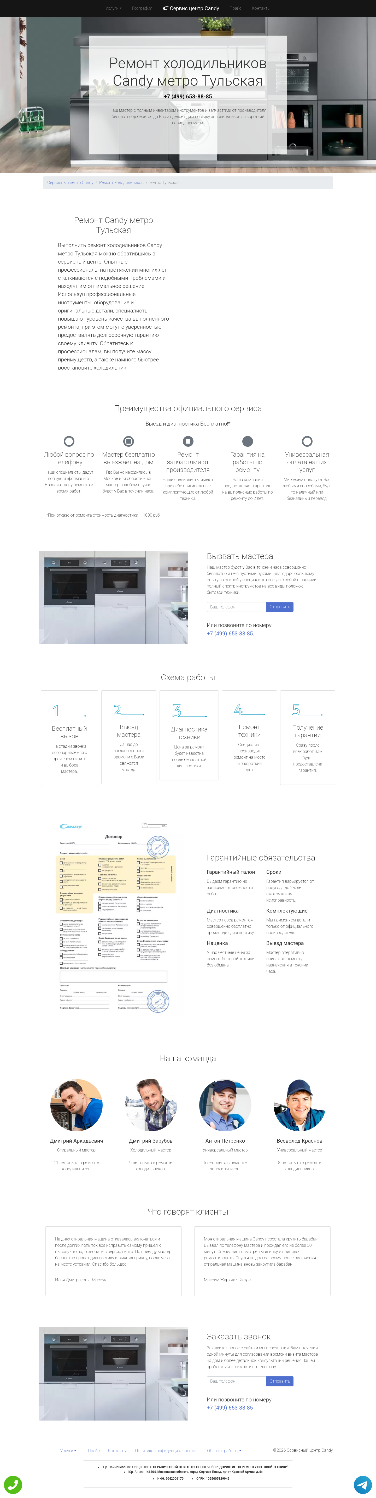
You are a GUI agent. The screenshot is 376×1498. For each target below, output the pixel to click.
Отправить (280, 606)
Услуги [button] (112, 8)
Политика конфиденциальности (165, 1450)
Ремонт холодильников (121, 182)
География (142, 8)
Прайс (236, 8)
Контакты (261, 8)
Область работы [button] (222, 1450)
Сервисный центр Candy (70, 182)
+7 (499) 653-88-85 (188, 96)
